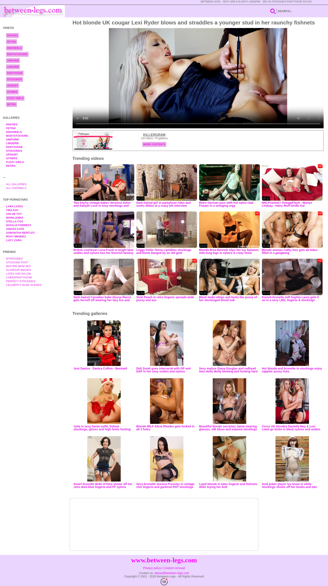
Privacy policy (152, 568)
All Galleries (16, 184)
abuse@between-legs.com (171, 573)
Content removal (174, 568)
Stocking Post (17, 262)
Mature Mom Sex (18, 266)
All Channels (16, 188)
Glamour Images (18, 269)
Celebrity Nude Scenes (24, 285)
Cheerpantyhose (19, 277)
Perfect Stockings (20, 281)
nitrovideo (14, 258)
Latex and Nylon (18, 273)
